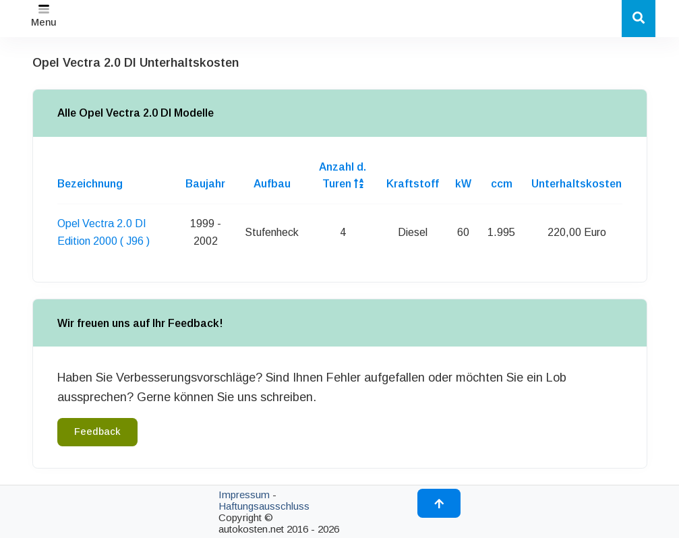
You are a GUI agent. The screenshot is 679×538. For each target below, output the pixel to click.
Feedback (97, 431)
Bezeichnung (90, 183)
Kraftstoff (412, 183)
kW (463, 183)
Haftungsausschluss (263, 506)
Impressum (244, 494)
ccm (501, 183)
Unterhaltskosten (576, 183)
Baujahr (205, 183)
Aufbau (272, 183)
